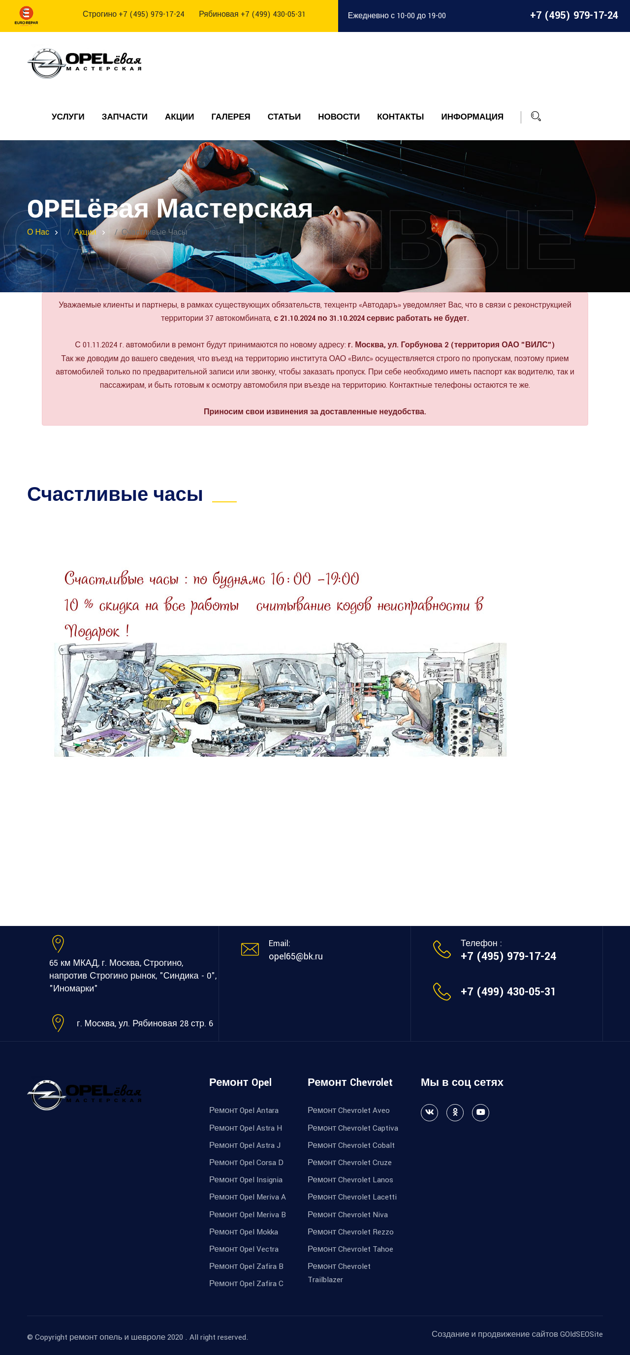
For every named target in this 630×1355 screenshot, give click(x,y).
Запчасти (125, 117)
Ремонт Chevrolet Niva (348, 1214)
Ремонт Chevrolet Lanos (350, 1179)
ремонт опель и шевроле (117, 1337)
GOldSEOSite (581, 1334)
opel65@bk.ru (296, 956)
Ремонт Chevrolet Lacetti (352, 1197)
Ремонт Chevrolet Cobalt (351, 1145)
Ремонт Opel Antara (244, 1110)
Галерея (231, 117)
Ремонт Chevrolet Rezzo (351, 1232)
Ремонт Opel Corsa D (246, 1162)
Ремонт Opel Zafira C (246, 1283)
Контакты (400, 117)
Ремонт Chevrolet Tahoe (350, 1249)
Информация (472, 117)
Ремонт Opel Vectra (244, 1249)
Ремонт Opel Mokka (243, 1232)
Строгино (134, 14)
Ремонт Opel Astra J (245, 1145)
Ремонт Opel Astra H (245, 1128)
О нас (38, 232)
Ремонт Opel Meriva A (247, 1197)
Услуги (68, 117)
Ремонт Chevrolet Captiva (353, 1128)
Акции (179, 117)
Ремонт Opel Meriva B (247, 1214)
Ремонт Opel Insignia (246, 1179)
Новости (339, 117)
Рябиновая (252, 14)
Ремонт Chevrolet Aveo (349, 1110)
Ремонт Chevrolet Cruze (350, 1162)
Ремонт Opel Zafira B (246, 1266)
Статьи (284, 117)
